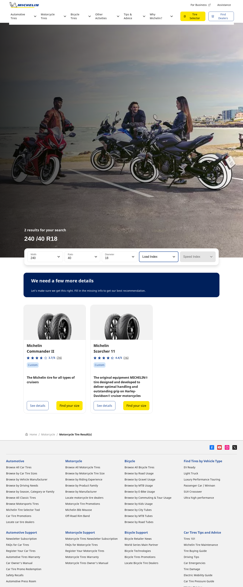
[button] (58, 257)
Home (31, 434)
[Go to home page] (24, 5)
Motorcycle (48, 434)
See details (37, 406)
